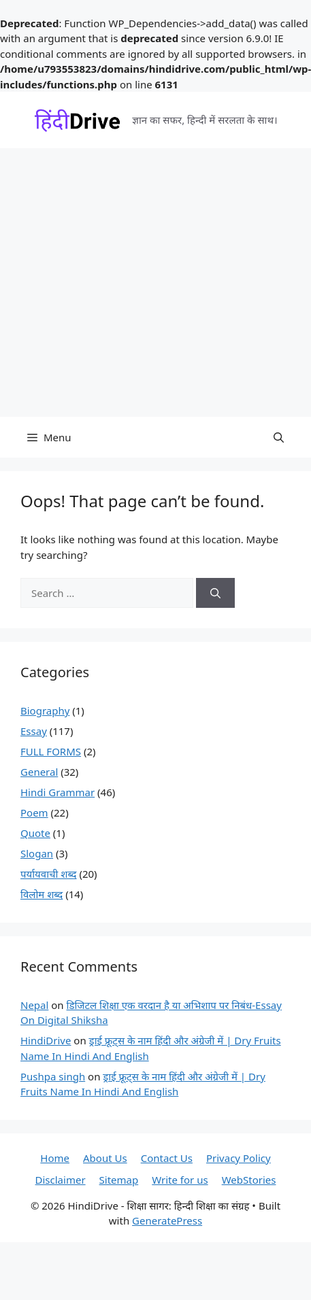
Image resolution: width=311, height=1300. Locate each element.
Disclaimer (60, 1179)
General (39, 772)
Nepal (34, 1005)
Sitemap (119, 1179)
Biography (44, 710)
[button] (278, 437)
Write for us (180, 1179)
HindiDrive (45, 1040)
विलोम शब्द (41, 894)
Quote (35, 833)
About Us (105, 1158)
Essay (33, 731)
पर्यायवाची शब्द (48, 873)
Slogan (36, 853)
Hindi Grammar (57, 792)
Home (54, 1158)
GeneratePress (167, 1220)
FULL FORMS (50, 751)
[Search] (215, 593)
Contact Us (167, 1158)
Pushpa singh (52, 1076)
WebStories (249, 1179)
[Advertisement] (127, 282)
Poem (34, 812)
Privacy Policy (238, 1158)
